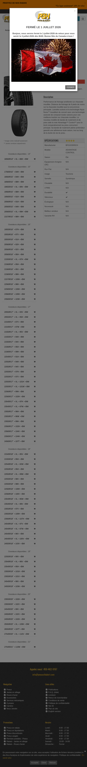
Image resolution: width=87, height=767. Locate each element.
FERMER (70, 87)
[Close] (75, 11)
